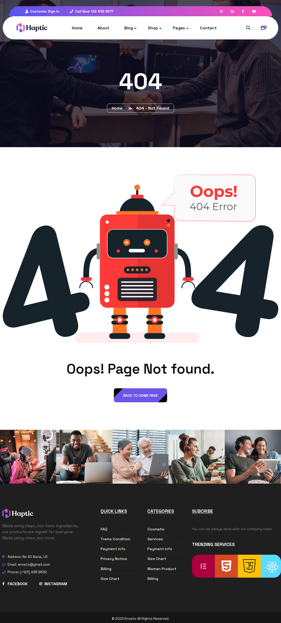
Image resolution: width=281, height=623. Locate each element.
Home (77, 27)
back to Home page (140, 395)
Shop (153, 27)
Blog (128, 27)
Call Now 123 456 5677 (91, 11)
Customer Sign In (42, 11)
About (103, 27)
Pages (179, 27)
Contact (208, 27)
